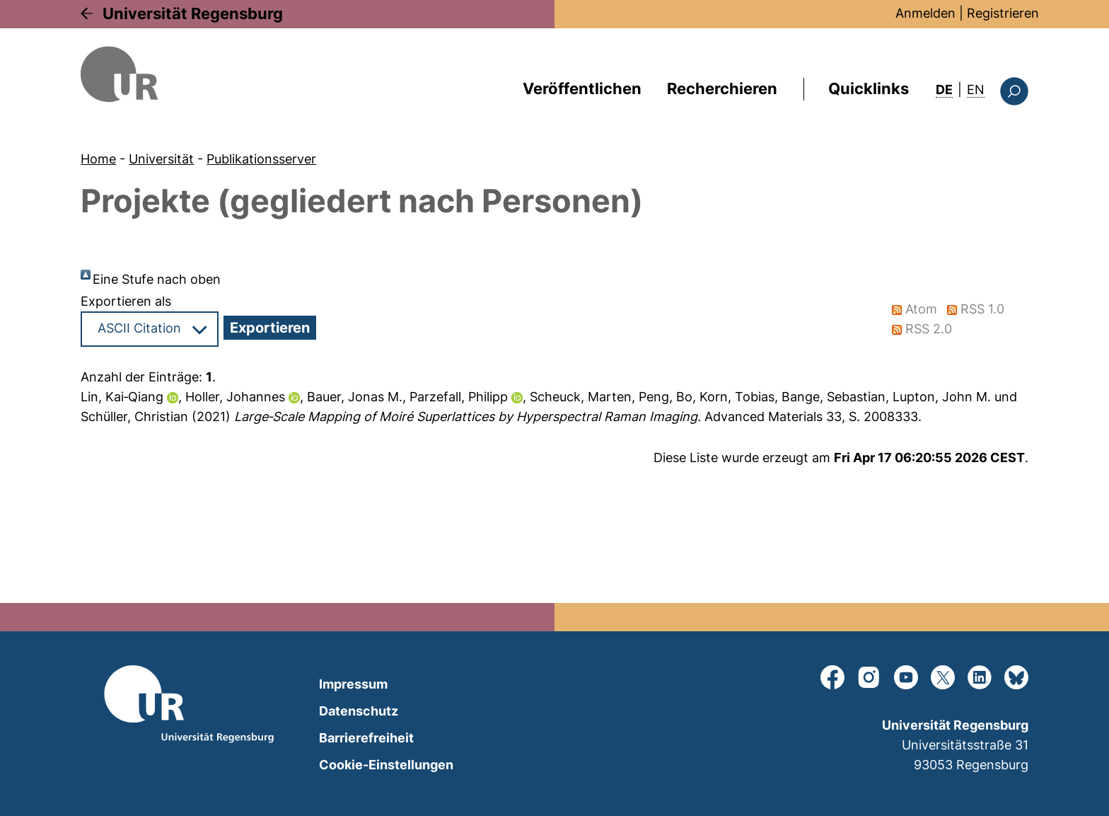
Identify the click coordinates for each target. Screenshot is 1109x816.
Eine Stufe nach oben (157, 279)
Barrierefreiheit (366, 737)
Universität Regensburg (193, 13)
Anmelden (925, 13)
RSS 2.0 (929, 328)
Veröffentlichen (582, 88)
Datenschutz (358, 710)
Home (98, 158)
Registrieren (1003, 13)
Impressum (353, 684)
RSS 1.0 (983, 308)
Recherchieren (722, 88)
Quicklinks (868, 88)
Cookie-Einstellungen (386, 764)
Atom (922, 308)
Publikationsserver (261, 158)
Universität (161, 158)
